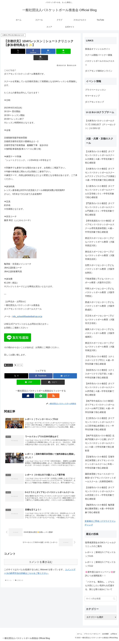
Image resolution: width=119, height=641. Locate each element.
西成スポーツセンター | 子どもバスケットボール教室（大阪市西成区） (99, 306)
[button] (65, 51)
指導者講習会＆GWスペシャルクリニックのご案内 (100, 544)
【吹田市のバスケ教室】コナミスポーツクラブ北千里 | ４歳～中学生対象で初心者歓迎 (99, 374)
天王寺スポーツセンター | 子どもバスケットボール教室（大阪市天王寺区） (99, 319)
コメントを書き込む (41, 557)
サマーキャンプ (92, 96)
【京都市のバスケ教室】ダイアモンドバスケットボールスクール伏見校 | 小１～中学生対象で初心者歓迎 (99, 493)
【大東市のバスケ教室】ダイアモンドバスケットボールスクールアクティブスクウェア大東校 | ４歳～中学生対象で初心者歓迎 (100, 174)
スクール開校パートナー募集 (98, 55)
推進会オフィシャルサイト (97, 49)
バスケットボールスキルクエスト (99, 63)
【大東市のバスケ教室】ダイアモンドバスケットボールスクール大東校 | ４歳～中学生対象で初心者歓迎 (99, 157)
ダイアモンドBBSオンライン (98, 71)
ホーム (77, 634)
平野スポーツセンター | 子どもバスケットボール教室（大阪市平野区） (99, 292)
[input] (100, 598)
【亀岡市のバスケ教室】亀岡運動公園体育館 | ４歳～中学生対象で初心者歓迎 (99, 509)
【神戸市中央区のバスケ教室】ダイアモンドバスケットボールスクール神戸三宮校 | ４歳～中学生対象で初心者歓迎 (99, 406)
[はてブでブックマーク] (41, 51)
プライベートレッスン (95, 90)
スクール (18, 359)
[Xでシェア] (16, 51)
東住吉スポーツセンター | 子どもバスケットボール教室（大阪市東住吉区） (99, 255)
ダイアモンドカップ (94, 102)
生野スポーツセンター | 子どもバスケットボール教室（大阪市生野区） (99, 269)
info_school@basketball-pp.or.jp (27, 310)
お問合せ (113, 634)
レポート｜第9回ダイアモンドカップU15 (100, 554)
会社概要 (104, 634)
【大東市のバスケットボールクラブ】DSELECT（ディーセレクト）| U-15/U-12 (100, 124)
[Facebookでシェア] (28, 51)
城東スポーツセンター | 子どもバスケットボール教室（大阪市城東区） (99, 333)
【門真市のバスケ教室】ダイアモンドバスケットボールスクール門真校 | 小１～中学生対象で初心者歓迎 (99, 209)
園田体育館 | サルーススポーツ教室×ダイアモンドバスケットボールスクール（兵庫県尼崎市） (100, 478)
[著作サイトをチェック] (35, 389)
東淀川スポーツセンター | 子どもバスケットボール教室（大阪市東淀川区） (99, 347)
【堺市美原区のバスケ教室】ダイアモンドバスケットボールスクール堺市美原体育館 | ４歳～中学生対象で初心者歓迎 (99, 226)
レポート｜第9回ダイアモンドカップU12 (100, 564)
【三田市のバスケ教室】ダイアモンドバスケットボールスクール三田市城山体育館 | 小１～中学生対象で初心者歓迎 (99, 424)
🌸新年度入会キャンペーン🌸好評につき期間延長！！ (100, 574)
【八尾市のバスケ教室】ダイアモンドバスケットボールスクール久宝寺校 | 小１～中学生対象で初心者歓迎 (99, 192)
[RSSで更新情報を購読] (46, 389)
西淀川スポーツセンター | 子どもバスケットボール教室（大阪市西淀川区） (99, 242)
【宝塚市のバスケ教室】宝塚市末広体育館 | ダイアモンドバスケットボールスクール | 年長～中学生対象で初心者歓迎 (99, 462)
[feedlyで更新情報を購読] (40, 389)
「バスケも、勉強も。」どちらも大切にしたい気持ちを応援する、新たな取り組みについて (99, 585)
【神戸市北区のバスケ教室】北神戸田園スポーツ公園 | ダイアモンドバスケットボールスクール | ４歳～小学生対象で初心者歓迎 (99, 443)
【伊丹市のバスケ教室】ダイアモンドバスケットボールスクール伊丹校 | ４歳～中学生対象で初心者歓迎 (99, 389)
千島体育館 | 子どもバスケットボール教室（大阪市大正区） (99, 281)
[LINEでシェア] (53, 51)
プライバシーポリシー (91, 634)
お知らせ (8, 359)
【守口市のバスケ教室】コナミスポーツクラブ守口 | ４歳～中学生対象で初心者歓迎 (99, 360)
